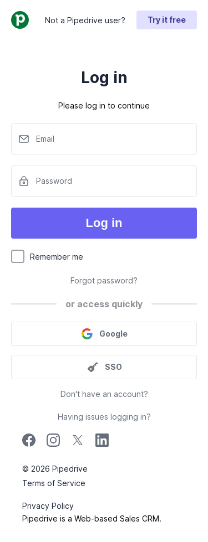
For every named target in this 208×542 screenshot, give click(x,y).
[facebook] (28, 443)
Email (45, 138)
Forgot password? (104, 280)
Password (54, 180)
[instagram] (53, 443)
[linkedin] (102, 441)
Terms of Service (53, 483)
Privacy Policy (48, 505)
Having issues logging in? (104, 416)
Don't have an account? (104, 394)
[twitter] (77, 443)
